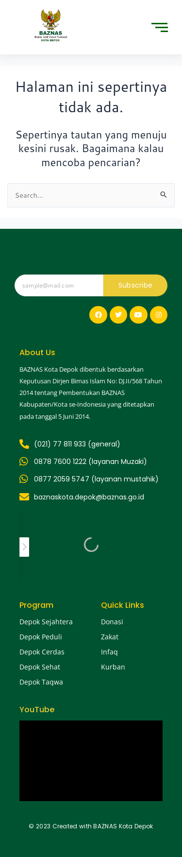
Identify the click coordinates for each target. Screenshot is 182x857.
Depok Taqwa (41, 681)
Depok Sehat (39, 666)
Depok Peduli (40, 636)
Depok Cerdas (42, 651)
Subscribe (135, 285)
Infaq (109, 651)
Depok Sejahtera (46, 621)
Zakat (109, 636)
